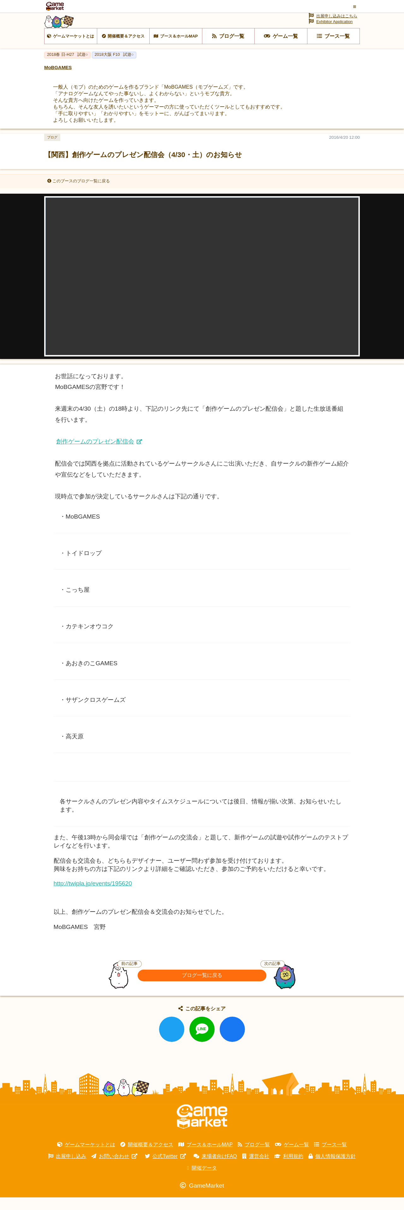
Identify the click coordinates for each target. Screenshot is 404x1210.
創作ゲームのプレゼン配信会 (95, 454)
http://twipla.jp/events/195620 (93, 896)
